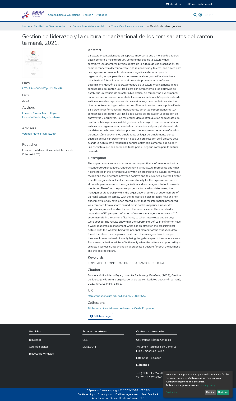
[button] (200, 15)
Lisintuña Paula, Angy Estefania (41, 117)
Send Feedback (149, 394)
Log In (207, 15)
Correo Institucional (199, 4)
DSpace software (97, 390)
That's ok (223, 392)
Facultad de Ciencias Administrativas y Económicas (51, 26)
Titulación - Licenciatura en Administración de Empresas (128, 26)
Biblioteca (35, 340)
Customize (171, 392)
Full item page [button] (100, 316)
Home (26, 26)
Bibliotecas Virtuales (41, 354)
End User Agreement (126, 394)
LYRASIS (144, 390)
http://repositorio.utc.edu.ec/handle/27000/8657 (117, 296)
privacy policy (208, 385)
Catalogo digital (38, 347)
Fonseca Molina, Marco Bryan (39, 113)
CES (85, 340)
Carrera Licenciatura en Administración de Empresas (90, 26)
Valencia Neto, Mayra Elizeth (39, 134)
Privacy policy (105, 394)
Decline (210, 392)
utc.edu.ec (174, 4)
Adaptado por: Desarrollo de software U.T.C (118, 398)
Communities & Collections (64, 15)
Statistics (101, 15)
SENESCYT (89, 347)
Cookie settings (86, 394)
